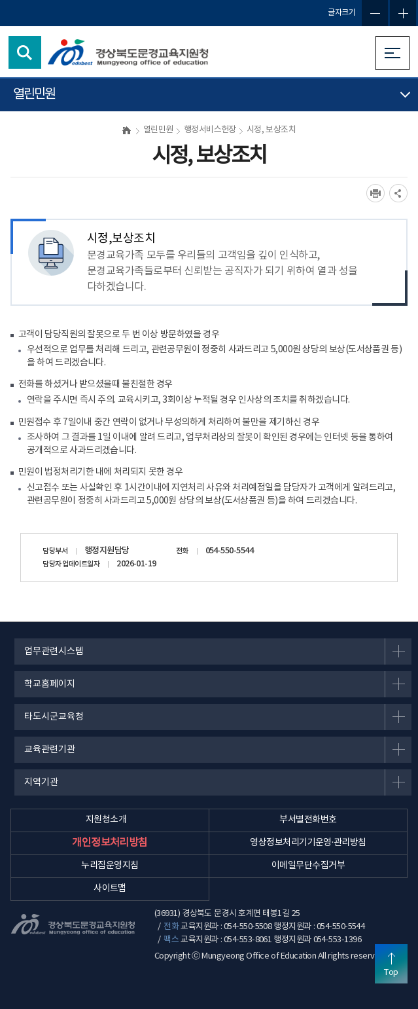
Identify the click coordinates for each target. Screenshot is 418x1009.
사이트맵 (110, 888)
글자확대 (403, 13)
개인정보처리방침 (110, 843)
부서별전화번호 (307, 820)
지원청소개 (106, 820)
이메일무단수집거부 (308, 865)
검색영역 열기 (25, 52)
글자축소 (375, 13)
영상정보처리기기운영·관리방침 (308, 842)
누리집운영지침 (109, 865)
